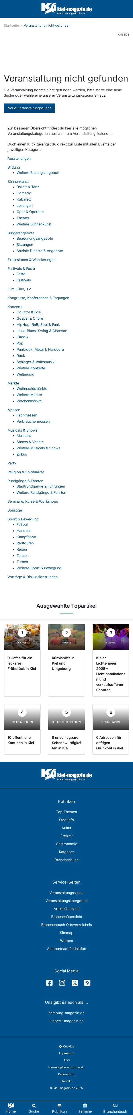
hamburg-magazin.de (66, 1013)
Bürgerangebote (21, 233)
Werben (66, 940)
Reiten (22, 549)
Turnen (22, 561)
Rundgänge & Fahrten (25, 481)
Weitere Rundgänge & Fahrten (41, 492)
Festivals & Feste (21, 268)
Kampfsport (26, 537)
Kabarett (24, 199)
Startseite (11, 25)
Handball (24, 530)
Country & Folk (29, 312)
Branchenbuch (66, 860)
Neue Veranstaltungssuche (29, 108)
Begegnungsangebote (35, 238)
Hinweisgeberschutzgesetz (66, 1067)
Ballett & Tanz (28, 187)
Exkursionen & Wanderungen (31, 259)
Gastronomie (66, 844)
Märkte (13, 383)
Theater (23, 218)
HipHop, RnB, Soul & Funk (38, 324)
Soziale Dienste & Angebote (40, 251)
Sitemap (66, 932)
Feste (21, 274)
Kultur (66, 828)
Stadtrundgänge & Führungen (41, 486)
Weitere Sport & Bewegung (39, 568)
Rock (21, 355)
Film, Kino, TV (19, 289)
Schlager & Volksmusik (36, 362)
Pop (20, 343)
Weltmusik (25, 374)
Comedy (24, 193)
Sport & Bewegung (23, 519)
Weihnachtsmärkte (32, 388)
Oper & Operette (30, 211)
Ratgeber (66, 852)
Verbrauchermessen (33, 421)
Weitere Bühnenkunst (34, 224)
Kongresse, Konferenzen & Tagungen (38, 298)
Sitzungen (25, 244)
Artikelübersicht (67, 908)
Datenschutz (66, 1074)
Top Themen (66, 812)
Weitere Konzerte (31, 368)
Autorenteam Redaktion (66, 948)
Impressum (66, 1053)
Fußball (23, 524)
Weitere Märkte (29, 394)
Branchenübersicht (66, 916)
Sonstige (15, 510)
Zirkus (22, 454)
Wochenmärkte (29, 401)
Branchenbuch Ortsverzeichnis (66, 924)
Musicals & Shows (22, 430)
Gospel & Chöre (30, 318)
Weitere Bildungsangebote (38, 172)
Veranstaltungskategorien (66, 900)
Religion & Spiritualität (26, 472)
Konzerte (15, 307)
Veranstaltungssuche (66, 892)
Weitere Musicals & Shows (38, 448)
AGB (67, 1060)
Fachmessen (27, 415)
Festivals (24, 280)
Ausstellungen (19, 158)
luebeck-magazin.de (67, 1021)
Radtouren (25, 543)
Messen (14, 410)
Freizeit (67, 836)
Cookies (66, 1046)
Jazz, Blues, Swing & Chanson (42, 331)
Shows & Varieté (30, 442)
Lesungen (25, 205)
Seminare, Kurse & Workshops (33, 501)
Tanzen (23, 555)
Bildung (14, 167)
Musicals (24, 435)
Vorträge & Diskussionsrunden (33, 577)
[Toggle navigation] (59, 1108)
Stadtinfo (66, 820)
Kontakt (66, 1081)
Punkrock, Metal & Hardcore (40, 349)
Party (12, 463)
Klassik (22, 337)
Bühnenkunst (18, 181)
